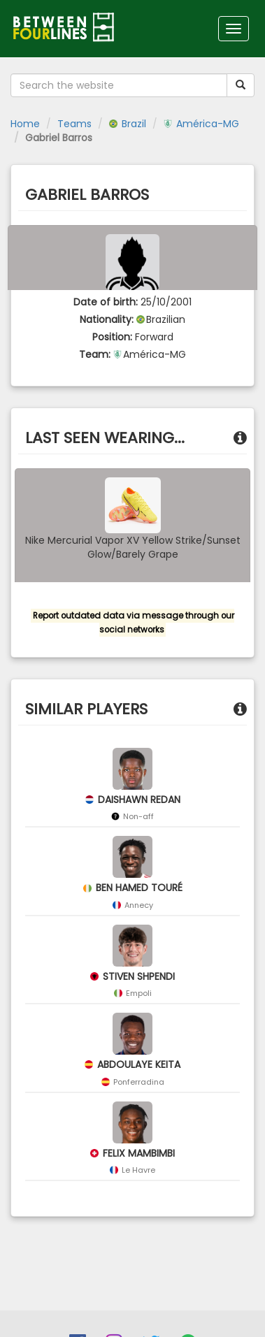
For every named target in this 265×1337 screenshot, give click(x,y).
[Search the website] (118, 85)
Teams (74, 124)
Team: (94, 354)
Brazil (127, 124)
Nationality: (107, 319)
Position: (112, 337)
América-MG (201, 124)
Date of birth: (105, 302)
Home (25, 124)
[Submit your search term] (241, 85)
